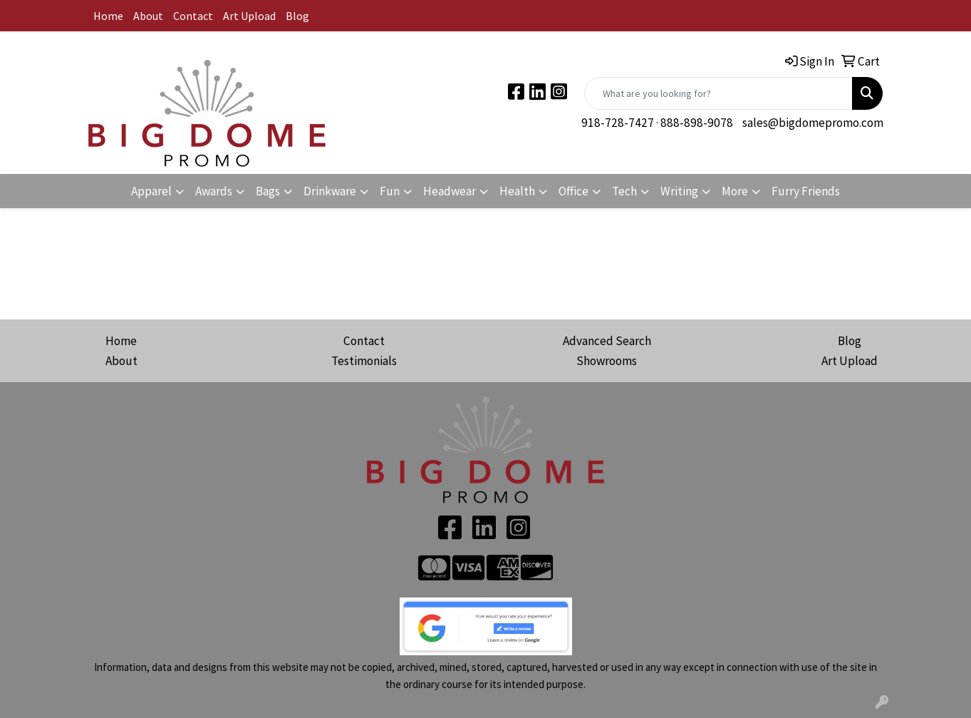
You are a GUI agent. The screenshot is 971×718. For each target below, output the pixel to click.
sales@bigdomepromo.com (812, 122)
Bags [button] (268, 191)
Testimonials (364, 361)
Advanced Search (607, 341)
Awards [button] (213, 191)
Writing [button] (679, 191)
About (148, 16)
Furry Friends (806, 191)
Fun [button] (390, 191)
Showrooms (606, 361)
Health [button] (517, 191)
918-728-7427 (617, 122)
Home (108, 16)
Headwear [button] (449, 191)
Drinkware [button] (329, 191)
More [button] (735, 191)
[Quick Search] (718, 93)
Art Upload (249, 16)
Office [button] (573, 191)
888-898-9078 (696, 122)
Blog (297, 16)
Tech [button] (624, 191)
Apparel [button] (151, 191)
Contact (193, 16)
